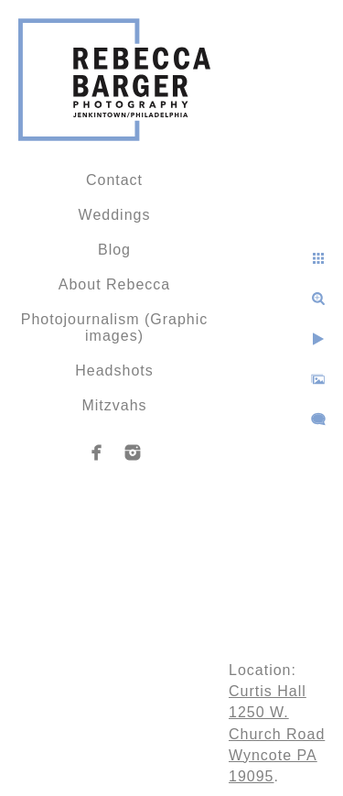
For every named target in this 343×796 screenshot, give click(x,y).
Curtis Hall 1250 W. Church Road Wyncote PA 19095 (277, 733)
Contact (114, 180)
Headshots (114, 370)
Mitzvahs (113, 405)
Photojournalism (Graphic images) (115, 327)
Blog (114, 249)
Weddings (115, 215)
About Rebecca (114, 284)
